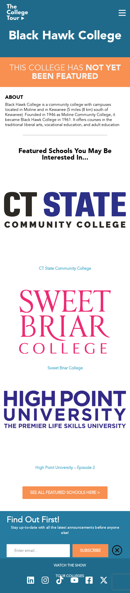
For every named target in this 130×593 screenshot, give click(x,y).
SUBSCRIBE (90, 550)
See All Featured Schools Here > (65, 492)
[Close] (117, 550)
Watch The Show (70, 565)
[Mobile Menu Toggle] (122, 13)
